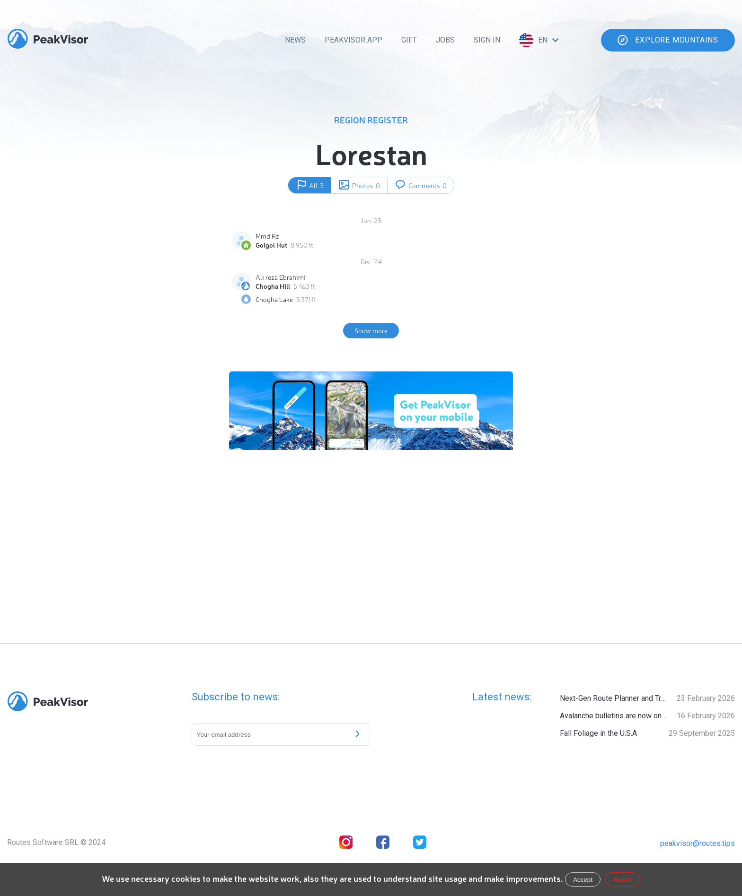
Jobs (445, 39)
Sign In (487, 39)
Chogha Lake (274, 299)
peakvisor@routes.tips (697, 843)
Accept (582, 879)
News (295, 39)
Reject (623, 879)
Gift (409, 39)
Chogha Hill (273, 286)
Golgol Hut (271, 245)
